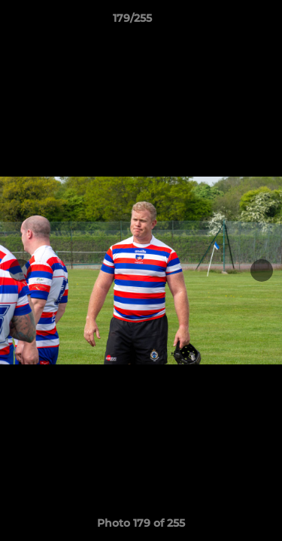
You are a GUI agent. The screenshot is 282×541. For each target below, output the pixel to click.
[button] (228, 22)
